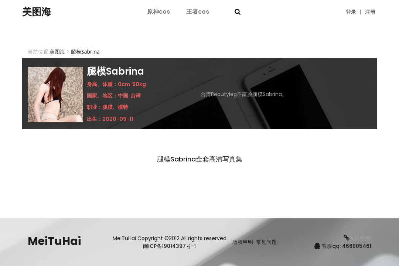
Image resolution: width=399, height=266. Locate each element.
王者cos (197, 12)
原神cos (158, 12)
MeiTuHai (54, 241)
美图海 (38, 12)
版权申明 (242, 242)
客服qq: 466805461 (342, 246)
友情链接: (357, 238)
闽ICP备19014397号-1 (169, 246)
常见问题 (266, 242)
